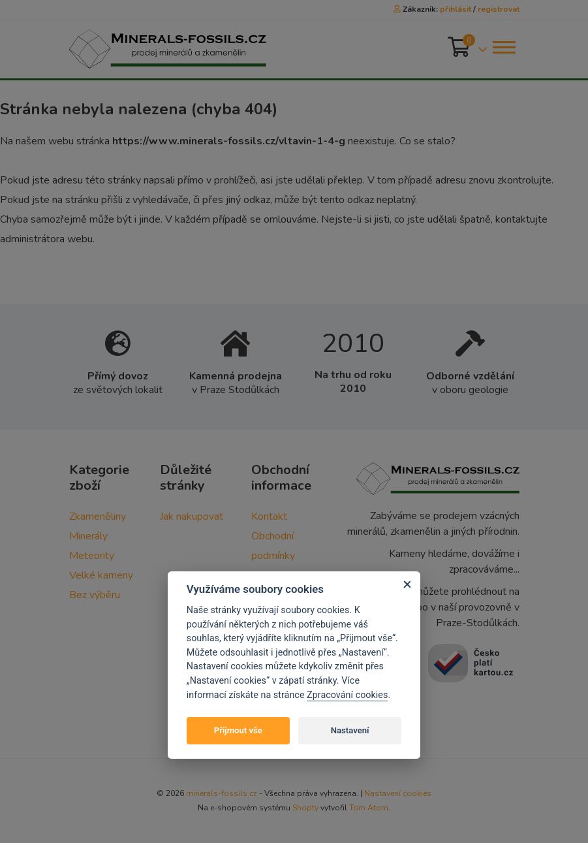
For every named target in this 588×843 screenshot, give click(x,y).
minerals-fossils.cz (221, 793)
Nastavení (350, 730)
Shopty (305, 808)
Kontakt (269, 516)
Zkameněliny (97, 516)
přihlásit (455, 9)
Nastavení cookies (397, 793)
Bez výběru (94, 595)
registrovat (498, 9)
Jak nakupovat (191, 516)
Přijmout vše (238, 730)
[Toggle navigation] (503, 47)
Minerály (88, 536)
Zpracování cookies (347, 695)
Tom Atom (368, 808)
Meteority (91, 556)
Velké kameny (101, 575)
